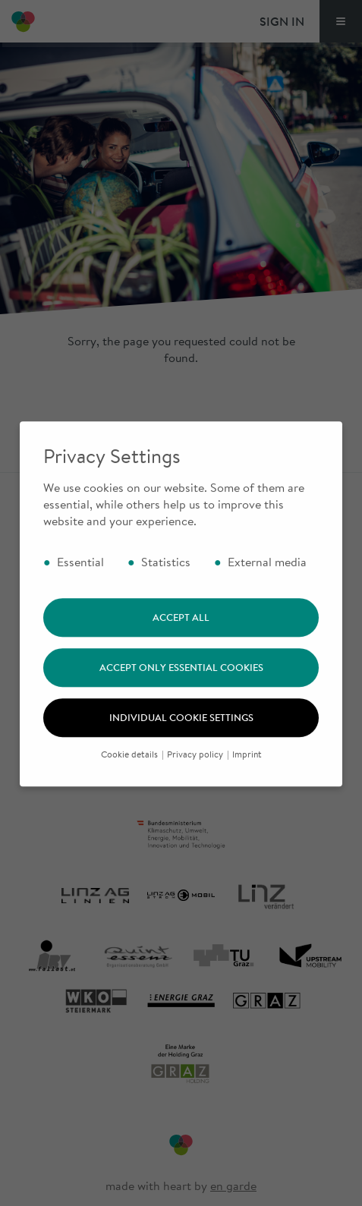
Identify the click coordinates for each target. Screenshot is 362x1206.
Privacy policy (196, 767)
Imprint (247, 767)
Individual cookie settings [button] (181, 731)
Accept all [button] (181, 631)
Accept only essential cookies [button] (181, 681)
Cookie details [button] (130, 767)
